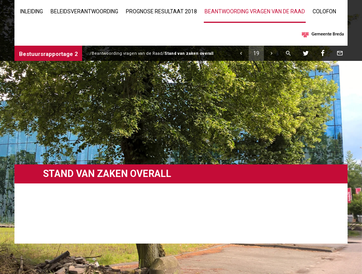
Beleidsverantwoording (84, 11)
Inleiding (31, 11)
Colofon (324, 11)
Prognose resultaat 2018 (161, 11)
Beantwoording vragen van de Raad (255, 11)
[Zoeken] (288, 53)
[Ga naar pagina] (256, 53)
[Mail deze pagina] (340, 53)
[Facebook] (323, 53)
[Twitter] (305, 53)
